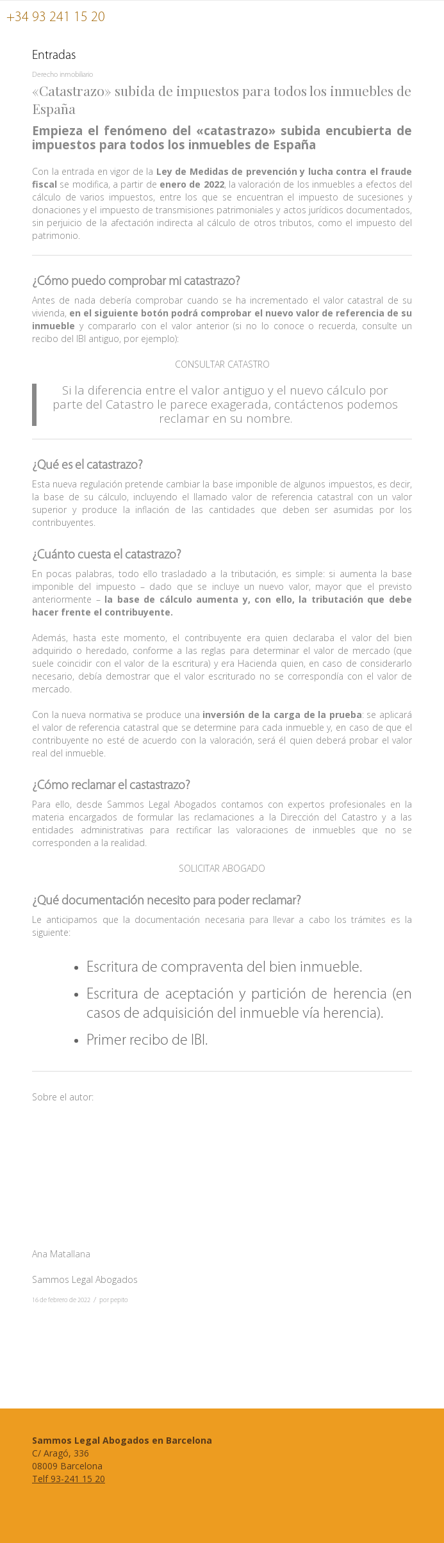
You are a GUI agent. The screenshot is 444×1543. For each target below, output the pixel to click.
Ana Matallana (61, 1254)
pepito (119, 1300)
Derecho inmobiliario (62, 75)
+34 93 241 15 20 (55, 17)
